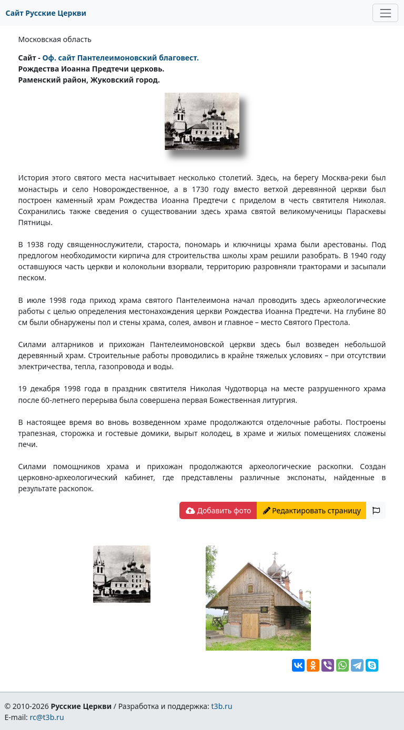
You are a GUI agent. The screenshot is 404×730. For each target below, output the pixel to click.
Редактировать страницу (312, 510)
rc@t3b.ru (47, 717)
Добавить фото (218, 510)
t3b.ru (222, 706)
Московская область (55, 39)
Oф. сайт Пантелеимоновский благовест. (120, 58)
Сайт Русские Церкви (46, 13)
